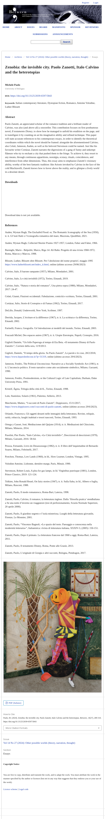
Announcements (62, 34)
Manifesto (58, 27)
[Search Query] (45, 42)
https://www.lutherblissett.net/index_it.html (27, 264)
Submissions (40, 34)
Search (66, 42)
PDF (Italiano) (14, 703)
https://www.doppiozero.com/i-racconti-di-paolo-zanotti (33, 406)
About (18, 27)
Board (43, 27)
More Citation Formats (17, 727)
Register (85, 2)
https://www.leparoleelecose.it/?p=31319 (25, 356)
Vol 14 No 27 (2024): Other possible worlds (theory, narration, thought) (57, 57)
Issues (30, 27)
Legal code (23, 789)
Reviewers (91, 27)
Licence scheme (10, 789)
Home (6, 27)
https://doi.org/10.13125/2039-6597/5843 (31, 95)
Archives (18, 57)
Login (95, 2)
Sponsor (75, 27)
